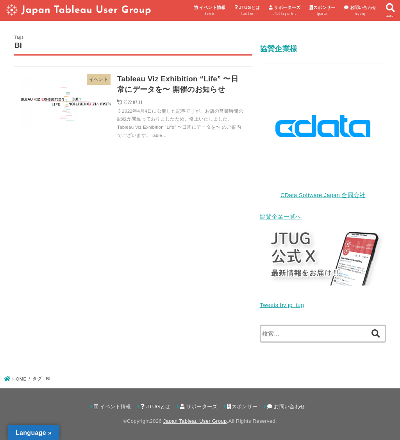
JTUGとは (247, 11)
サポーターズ (285, 11)
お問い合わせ (360, 11)
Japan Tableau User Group (86, 10)
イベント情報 (210, 11)
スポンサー (322, 11)
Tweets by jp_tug (282, 305)
